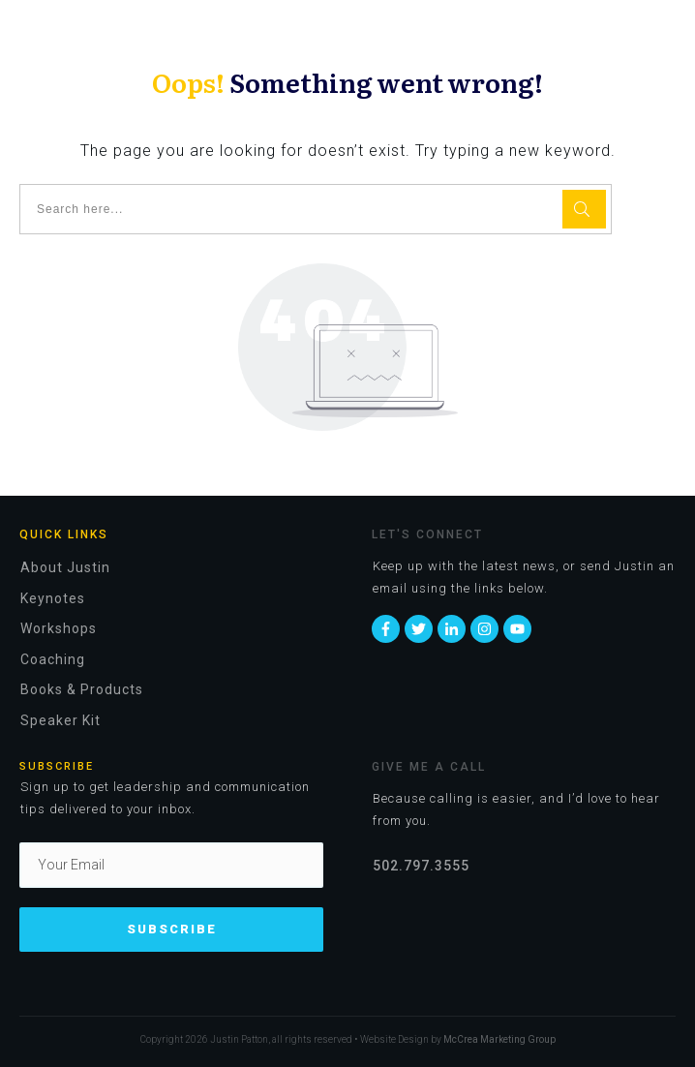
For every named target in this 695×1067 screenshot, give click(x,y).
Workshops (58, 628)
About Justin (65, 567)
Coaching (52, 659)
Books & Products (81, 689)
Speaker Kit (60, 720)
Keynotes (52, 598)
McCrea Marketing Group (499, 1039)
